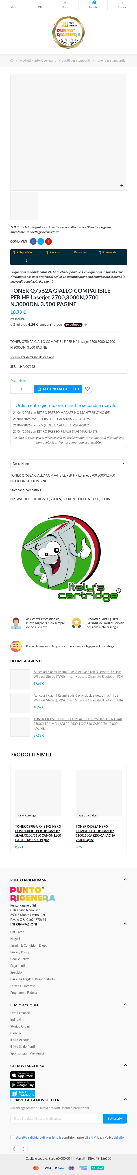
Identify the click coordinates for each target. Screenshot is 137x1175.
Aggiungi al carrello (58, 389)
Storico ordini (20, 1026)
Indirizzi (15, 1019)
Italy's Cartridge (27, 815)
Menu (13, 3)
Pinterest (48, 241)
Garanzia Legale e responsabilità (32, 979)
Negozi (15, 939)
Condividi (33, 241)
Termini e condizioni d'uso (28, 945)
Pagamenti (17, 966)
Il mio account (20, 1040)
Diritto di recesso (22, 986)
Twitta (40, 241)
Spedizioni (17, 972)
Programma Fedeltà (23, 992)
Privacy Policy (19, 952)
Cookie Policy (19, 959)
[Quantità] (21, 389)
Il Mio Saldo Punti (22, 1046)
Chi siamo (17, 932)
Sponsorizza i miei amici (27, 1053)
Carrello (15, 1033)
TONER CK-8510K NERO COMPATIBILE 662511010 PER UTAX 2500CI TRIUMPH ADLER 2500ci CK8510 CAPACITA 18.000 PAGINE (78, 723)
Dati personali (20, 1013)
